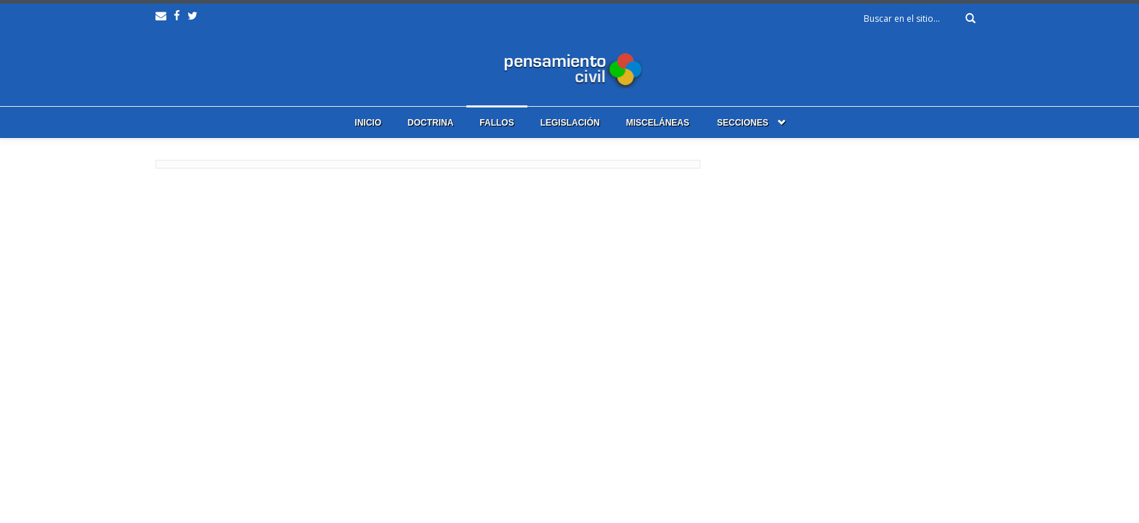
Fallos (496, 123)
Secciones (743, 123)
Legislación (570, 123)
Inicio (367, 123)
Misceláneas (657, 123)
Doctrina (430, 123)
